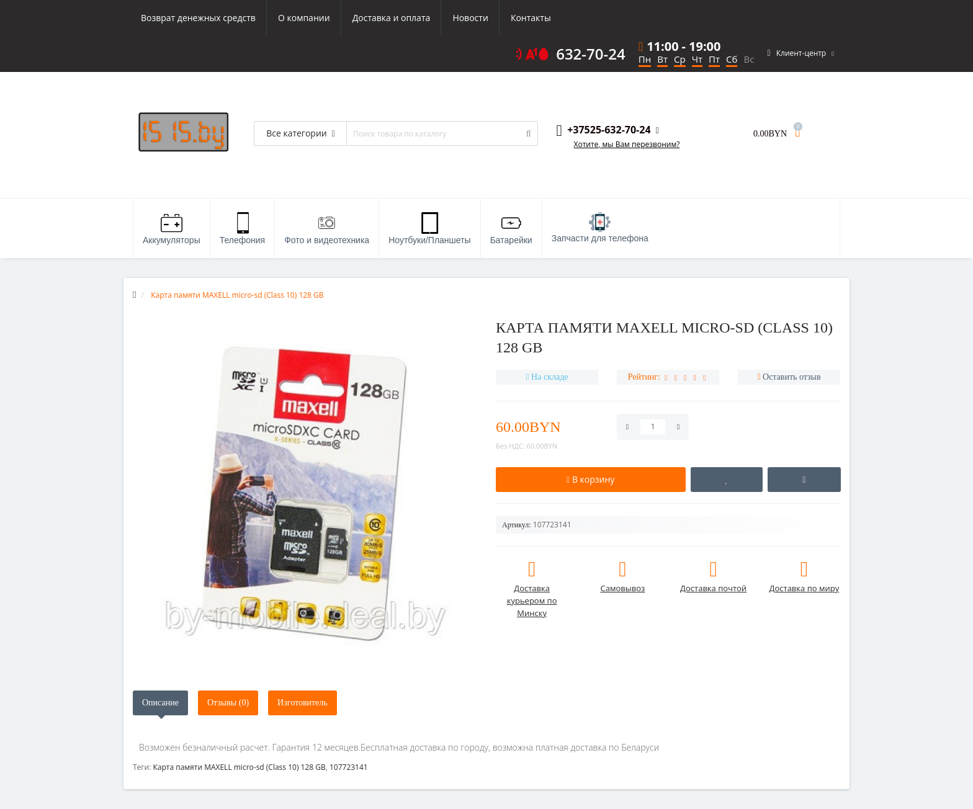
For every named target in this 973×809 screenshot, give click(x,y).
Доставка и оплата (391, 18)
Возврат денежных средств (198, 18)
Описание (160, 702)
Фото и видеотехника (326, 228)
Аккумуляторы (171, 228)
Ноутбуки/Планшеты (429, 228)
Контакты (531, 18)
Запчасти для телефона (600, 227)
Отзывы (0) (228, 702)
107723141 (349, 767)
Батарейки (511, 228)
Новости (470, 18)
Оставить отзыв (792, 377)
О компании (304, 18)
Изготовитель (302, 702)
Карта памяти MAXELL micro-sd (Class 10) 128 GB (239, 767)
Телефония (242, 228)
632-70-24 (591, 54)
